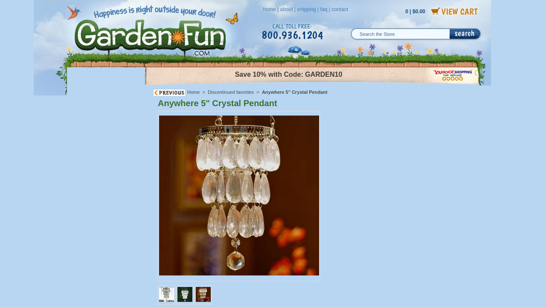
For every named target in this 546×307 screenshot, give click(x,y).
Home (193, 92)
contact (339, 9)
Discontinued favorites (231, 92)
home (269, 9)
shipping (306, 9)
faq (324, 9)
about (286, 9)
